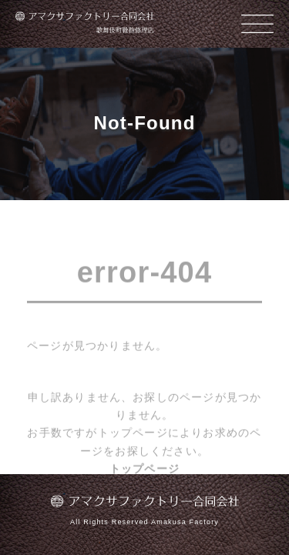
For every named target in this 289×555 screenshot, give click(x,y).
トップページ (144, 469)
